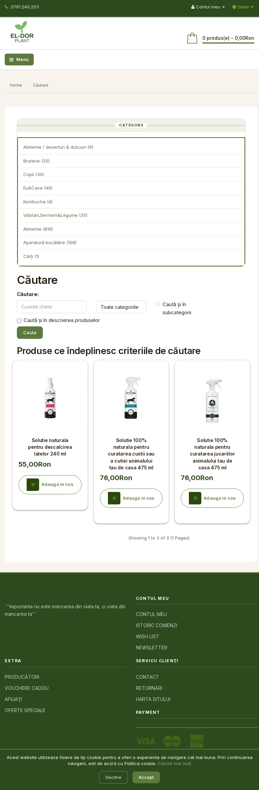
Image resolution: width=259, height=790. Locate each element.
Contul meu (151, 614)
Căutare (41, 85)
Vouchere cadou (27, 688)
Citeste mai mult (174, 763)
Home (16, 85)
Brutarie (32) (36, 161)
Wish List (147, 636)
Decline (113, 777)
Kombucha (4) (38, 201)
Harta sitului (153, 699)
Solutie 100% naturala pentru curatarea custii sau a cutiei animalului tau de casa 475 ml (131, 453)
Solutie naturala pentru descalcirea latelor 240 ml (50, 447)
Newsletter (151, 647)
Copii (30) (33, 174)
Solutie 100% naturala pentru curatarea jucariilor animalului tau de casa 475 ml (212, 453)
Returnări (149, 688)
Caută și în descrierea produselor (58, 320)
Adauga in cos (50, 484)
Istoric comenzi (156, 625)
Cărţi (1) (31, 256)
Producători (22, 677)
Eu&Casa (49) (37, 188)
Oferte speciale (25, 710)
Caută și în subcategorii (173, 308)
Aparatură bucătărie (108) (50, 242)
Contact (147, 677)
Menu (19, 59)
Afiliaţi (13, 699)
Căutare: (28, 294)
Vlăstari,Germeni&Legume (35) (55, 215)
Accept (146, 777)
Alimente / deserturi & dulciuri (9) (58, 147)
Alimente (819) (38, 229)
